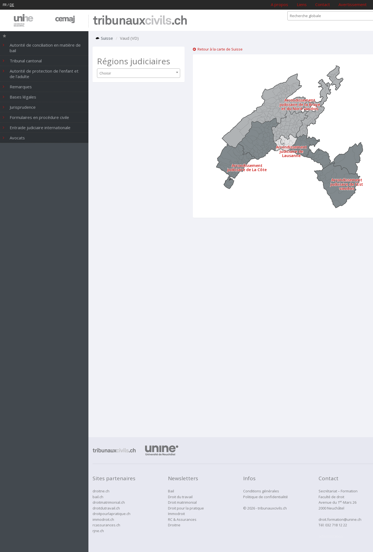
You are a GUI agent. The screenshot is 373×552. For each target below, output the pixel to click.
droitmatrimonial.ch (109, 502)
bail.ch (98, 496)
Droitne (174, 524)
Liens (302, 4)
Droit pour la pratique (186, 508)
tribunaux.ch (140, 21)
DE (12, 4)
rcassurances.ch (106, 524)
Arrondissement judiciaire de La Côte (247, 167)
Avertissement (352, 4)
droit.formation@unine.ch (340, 519)
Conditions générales (261, 491)
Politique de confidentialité (265, 496)
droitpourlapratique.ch (111, 513)
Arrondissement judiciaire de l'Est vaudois (346, 184)
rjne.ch (98, 530)
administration (331, 536)
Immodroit (176, 513)
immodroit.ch (103, 519)
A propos (279, 4)
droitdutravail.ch (106, 508)
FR (5, 4)
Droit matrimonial (182, 502)
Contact (322, 4)
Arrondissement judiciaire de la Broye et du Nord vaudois (300, 104)
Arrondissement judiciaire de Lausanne (291, 151)
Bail (171, 491)
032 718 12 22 (336, 524)
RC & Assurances (182, 519)
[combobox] (138, 73)
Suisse (104, 38)
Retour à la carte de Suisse (218, 49)
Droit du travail (180, 496)
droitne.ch (101, 491)
